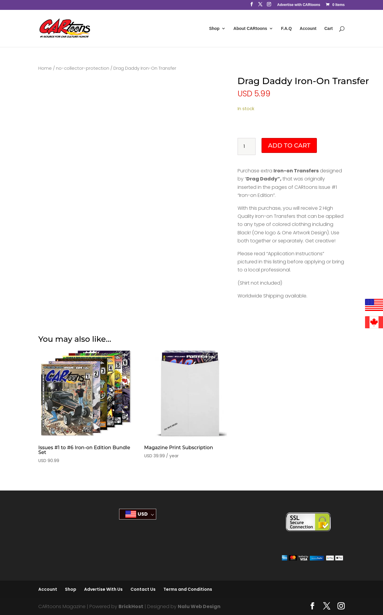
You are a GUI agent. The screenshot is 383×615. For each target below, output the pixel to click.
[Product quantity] (247, 146)
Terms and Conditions (187, 589)
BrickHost (130, 606)
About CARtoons (250, 28)
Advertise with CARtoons (298, 5)
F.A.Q (286, 28)
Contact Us (143, 589)
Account (308, 28)
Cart (328, 28)
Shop (214, 28)
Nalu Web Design (199, 606)
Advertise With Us (103, 589)
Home (45, 68)
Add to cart (289, 145)
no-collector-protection (82, 68)
